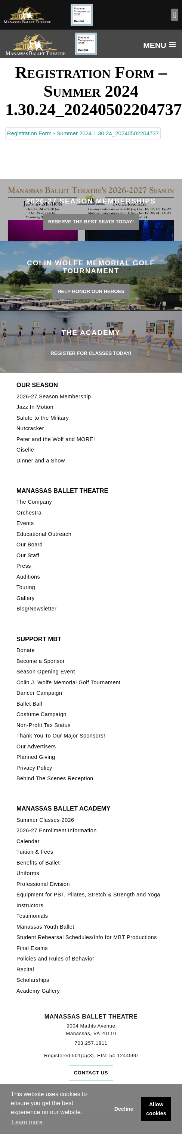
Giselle (25, 450)
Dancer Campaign (39, 693)
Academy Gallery (38, 991)
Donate (25, 650)
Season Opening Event (45, 672)
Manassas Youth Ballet (45, 927)
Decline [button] (123, 1109)
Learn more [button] (27, 1122)
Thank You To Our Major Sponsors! (60, 736)
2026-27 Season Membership (53, 396)
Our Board (29, 545)
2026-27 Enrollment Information (56, 830)
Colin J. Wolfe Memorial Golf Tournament (68, 682)
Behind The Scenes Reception (54, 778)
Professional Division (43, 884)
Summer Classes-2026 (45, 820)
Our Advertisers (36, 747)
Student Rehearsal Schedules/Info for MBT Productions (86, 937)
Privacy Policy (34, 768)
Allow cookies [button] (156, 1108)
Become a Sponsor (40, 661)
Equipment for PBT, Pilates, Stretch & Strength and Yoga (88, 895)
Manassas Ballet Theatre (62, 490)
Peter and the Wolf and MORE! (55, 439)
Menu (154, 45)
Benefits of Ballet (38, 863)
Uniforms (27, 873)
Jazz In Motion (34, 407)
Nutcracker (30, 428)
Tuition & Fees (34, 852)
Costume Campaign (41, 714)
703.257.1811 (90, 1043)
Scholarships (32, 980)
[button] (174, 15)
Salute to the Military (42, 418)
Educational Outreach (43, 534)
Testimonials (32, 916)
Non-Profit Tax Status (43, 725)
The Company (34, 502)
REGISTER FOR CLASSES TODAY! (90, 353)
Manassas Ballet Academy (63, 808)
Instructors (29, 905)
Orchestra (28, 513)
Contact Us (91, 1073)
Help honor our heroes (91, 291)
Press (23, 566)
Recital (25, 969)
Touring (25, 587)
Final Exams (32, 948)
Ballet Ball (29, 704)
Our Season (37, 384)
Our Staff (27, 555)
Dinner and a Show (40, 461)
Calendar (28, 841)
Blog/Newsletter (36, 609)
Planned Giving (35, 757)
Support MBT (38, 639)
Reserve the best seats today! (91, 221)
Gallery (25, 598)
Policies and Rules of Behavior (55, 959)
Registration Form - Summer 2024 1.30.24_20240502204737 (83, 133)
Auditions (28, 577)
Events (25, 523)
